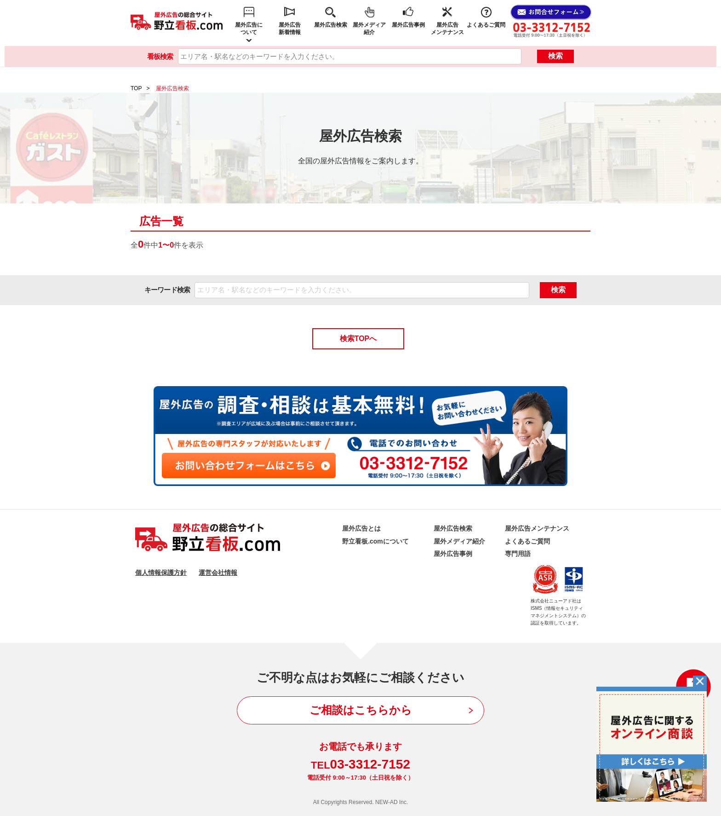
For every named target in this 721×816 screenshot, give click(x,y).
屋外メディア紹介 (369, 28)
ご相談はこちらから (360, 710)
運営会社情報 (218, 572)
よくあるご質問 (486, 25)
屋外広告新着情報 (290, 28)
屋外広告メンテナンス (447, 28)
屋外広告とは (361, 528)
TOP (136, 88)
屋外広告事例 (408, 25)
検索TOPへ (358, 338)
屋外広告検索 (330, 25)
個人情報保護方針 (161, 572)
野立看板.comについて (375, 541)
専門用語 (518, 553)
